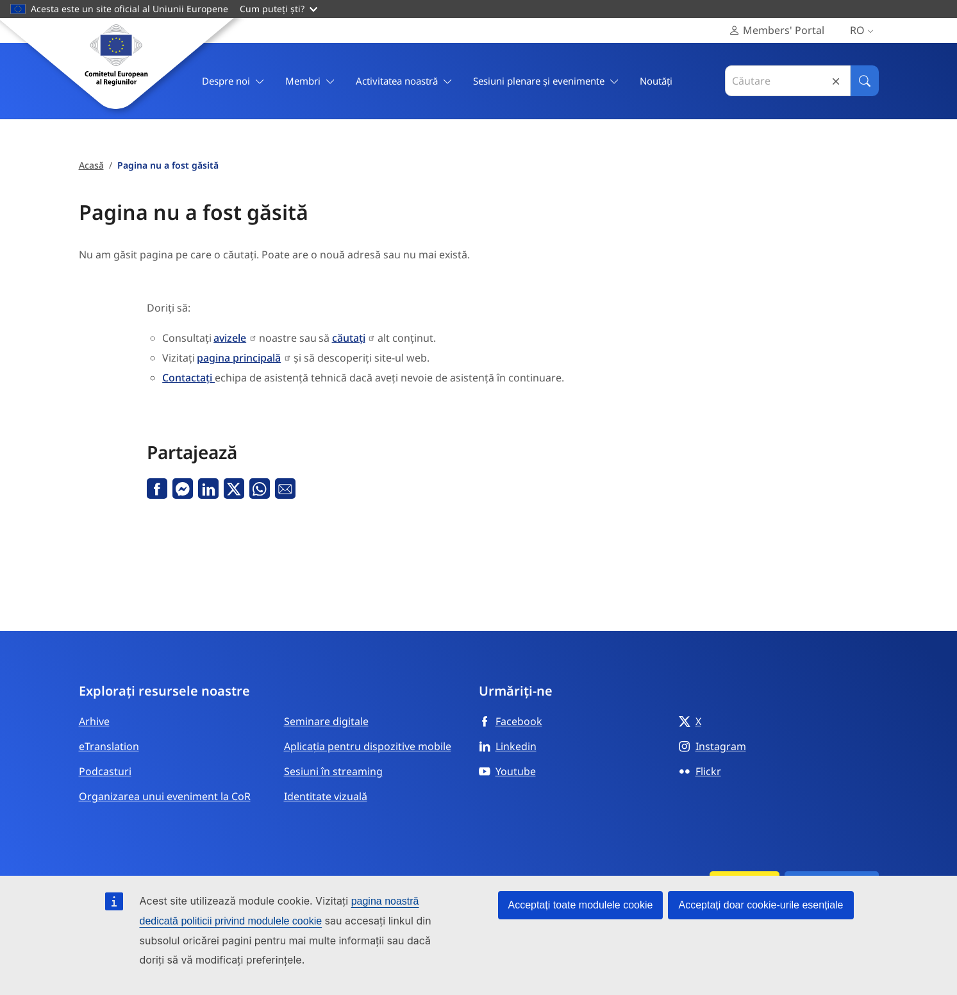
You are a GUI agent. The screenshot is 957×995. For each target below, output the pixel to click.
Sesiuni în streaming (333, 771)
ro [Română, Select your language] (864, 30)
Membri (310, 81)
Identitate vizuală (325, 796)
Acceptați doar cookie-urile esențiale (760, 904)
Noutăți (656, 80)
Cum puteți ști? (278, 9)
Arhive (94, 721)
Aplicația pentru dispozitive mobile (367, 746)
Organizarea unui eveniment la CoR (165, 796)
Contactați (188, 378)
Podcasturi (105, 771)
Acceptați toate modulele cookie (580, 904)
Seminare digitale (326, 721)
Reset (836, 81)
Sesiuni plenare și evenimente (546, 81)
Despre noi (233, 81)
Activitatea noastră (404, 81)
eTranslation (109, 746)
